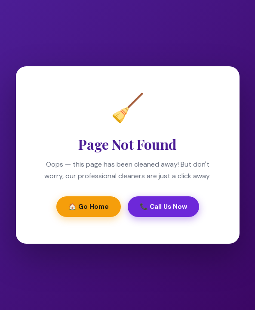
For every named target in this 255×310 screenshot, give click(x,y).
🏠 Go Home (88, 206)
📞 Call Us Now (163, 206)
